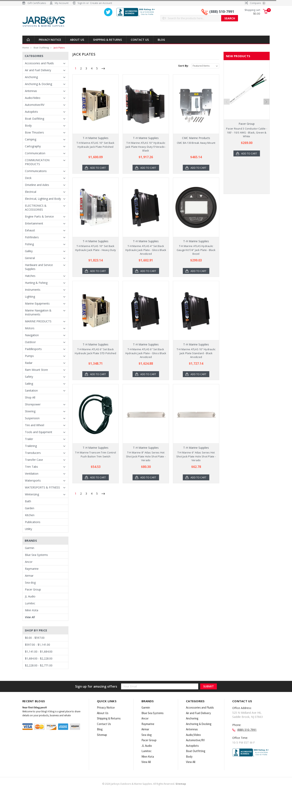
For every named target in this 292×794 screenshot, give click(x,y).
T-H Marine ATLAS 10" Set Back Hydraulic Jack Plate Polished (95, 145)
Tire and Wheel (34, 425)
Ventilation (31, 473)
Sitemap (102, 735)
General (30, 258)
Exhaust (30, 230)
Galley (29, 251)
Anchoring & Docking (38, 84)
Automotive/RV (34, 105)
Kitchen (29, 515)
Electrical (30, 192)
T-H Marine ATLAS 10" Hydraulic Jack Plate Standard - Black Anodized (196, 353)
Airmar (29, 575)
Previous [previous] (227, 102)
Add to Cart (98, 167)
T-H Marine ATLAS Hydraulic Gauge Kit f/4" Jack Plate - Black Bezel (196, 250)
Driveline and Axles (37, 185)
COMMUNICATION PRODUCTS (37, 162)
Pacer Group (33, 589)
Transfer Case (34, 460)
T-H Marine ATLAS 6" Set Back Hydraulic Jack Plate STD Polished (95, 351)
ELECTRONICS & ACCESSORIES (35, 207)
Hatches (30, 276)
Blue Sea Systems (36, 555)
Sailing (29, 383)
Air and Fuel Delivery (38, 70)
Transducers (33, 453)
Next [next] (266, 102)
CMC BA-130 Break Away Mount (196, 143)
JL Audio (30, 596)
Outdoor (30, 342)
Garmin (29, 548)
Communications (36, 171)
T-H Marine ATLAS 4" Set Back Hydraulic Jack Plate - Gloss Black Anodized (145, 250)
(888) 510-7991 (221, 11)
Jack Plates (59, 47)
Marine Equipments (37, 303)
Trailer (29, 439)
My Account (61, 3)
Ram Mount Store (36, 370)
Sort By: (183, 65)
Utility (28, 529)
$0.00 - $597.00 (35, 638)
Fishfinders (32, 237)
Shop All (30, 397)
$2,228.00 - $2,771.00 (38, 665)
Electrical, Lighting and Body (43, 199)
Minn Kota (31, 610)
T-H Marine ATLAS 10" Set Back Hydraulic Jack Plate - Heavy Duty (95, 248)
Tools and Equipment (38, 432)
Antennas (31, 91)
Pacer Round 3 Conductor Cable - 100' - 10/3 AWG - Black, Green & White (246, 132)
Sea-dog (30, 582)
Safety (29, 377)
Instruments (32, 289)
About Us (77, 40)
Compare (255, 3)
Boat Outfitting (41, 47)
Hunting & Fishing (36, 283)
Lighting (30, 296)
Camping (30, 139)
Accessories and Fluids (39, 63)
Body (28, 125)
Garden (29, 508)
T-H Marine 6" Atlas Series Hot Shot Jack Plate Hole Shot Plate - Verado (196, 456)
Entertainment (34, 223)
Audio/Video (32, 98)
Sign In (81, 3)
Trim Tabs (31, 466)
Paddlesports (33, 349)
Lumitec (30, 603)
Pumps (29, 356)
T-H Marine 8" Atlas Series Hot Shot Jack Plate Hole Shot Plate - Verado (146, 456)
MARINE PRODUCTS (38, 321)
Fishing (29, 244)
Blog (161, 40)
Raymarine (32, 569)
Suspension (32, 418)
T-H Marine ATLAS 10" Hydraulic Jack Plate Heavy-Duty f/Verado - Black (146, 146)
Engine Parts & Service (39, 216)
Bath (28, 501)
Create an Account (101, 3)
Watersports (33, 480)
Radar (28, 363)
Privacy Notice (50, 40)
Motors (29, 328)
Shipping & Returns (107, 40)
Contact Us (140, 40)
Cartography (33, 146)
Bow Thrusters (34, 132)
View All (30, 617)
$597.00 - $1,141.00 (37, 644)
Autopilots (31, 112)
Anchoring (31, 77)
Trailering (31, 446)
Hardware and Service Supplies (39, 267)
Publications (32, 522)
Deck (28, 178)
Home (25, 47)
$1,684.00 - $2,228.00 (38, 658)
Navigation (32, 335)
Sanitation (31, 390)
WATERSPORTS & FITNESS (42, 487)
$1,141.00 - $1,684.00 (38, 651)
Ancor (28, 562)
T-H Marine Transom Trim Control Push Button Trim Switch (95, 454)
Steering (30, 411)
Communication (35, 153)
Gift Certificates (36, 3)
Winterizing (32, 494)
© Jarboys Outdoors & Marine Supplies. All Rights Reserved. (144, 783)
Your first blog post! (34, 707)
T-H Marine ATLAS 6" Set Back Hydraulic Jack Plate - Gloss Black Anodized (145, 353)
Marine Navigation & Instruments (38, 312)
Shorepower (33, 404)
